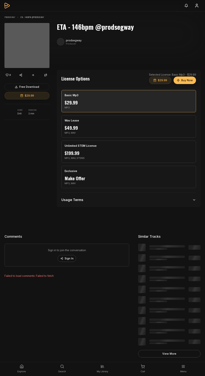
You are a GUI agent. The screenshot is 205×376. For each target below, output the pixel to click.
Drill (19, 113)
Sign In (67, 258)
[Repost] (45, 75)
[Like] (8, 75)
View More (169, 353)
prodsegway (9, 17)
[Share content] (21, 75)
